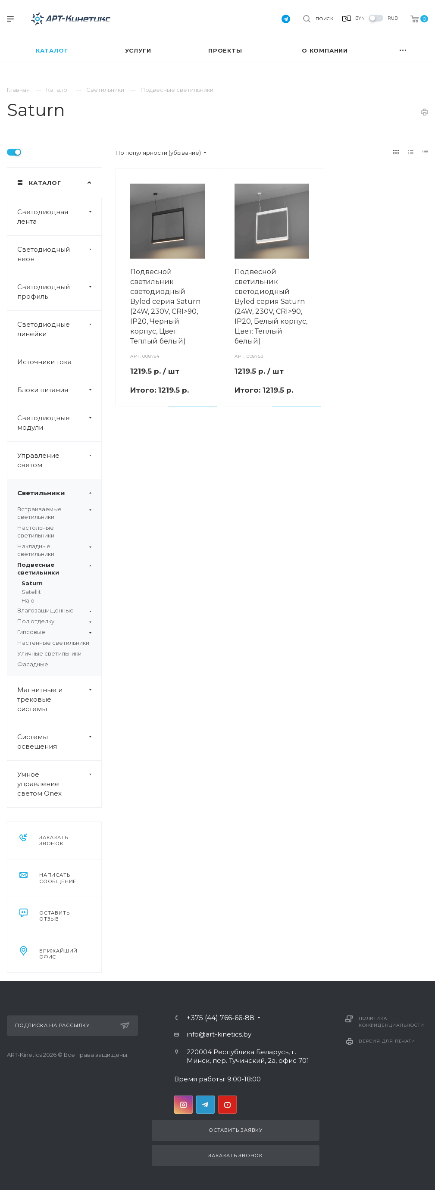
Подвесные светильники (54, 568)
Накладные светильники (54, 550)
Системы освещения (59, 741)
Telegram (205, 1104)
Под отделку (54, 621)
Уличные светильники (49, 653)
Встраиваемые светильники (54, 513)
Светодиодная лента (59, 216)
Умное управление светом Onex (59, 784)
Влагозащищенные (54, 610)
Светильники (59, 493)
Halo (28, 600)
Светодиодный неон (59, 254)
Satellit (31, 591)
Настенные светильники (53, 642)
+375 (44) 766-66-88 (220, 1018)
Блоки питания (59, 390)
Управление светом (59, 460)
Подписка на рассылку (72, 1025)
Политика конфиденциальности (391, 1021)
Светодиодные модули (59, 422)
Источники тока (44, 362)
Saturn (32, 583)
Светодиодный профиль (59, 291)
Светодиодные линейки (59, 329)
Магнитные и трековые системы (59, 699)
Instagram (183, 1104)
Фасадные (32, 664)
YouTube (227, 1104)
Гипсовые (54, 632)
